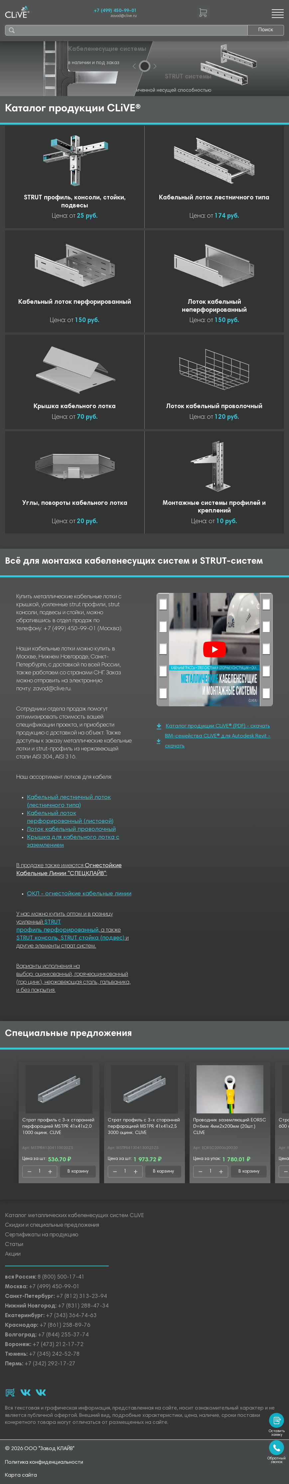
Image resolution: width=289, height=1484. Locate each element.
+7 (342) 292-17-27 (50, 1364)
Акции (13, 1254)
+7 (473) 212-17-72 (58, 1345)
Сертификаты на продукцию (41, 1235)
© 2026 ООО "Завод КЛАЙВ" (39, 1448)
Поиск (265, 30)
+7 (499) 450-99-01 (115, 11)
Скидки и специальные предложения (52, 1225)
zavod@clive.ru (123, 16)
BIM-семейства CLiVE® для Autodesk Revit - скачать (214, 741)
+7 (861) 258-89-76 (65, 1325)
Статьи (14, 1245)
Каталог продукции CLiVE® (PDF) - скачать (213, 726)
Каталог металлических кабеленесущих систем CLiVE (74, 1216)
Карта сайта (21, 1475)
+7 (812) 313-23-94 (81, 1297)
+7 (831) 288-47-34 (83, 1306)
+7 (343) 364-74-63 (71, 1316)
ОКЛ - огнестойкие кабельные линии (79, 894)
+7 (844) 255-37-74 (63, 1335)
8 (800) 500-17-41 (61, 1277)
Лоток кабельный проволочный (71, 830)
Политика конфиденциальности (44, 1462)
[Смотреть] (214, 649)
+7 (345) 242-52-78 (54, 1354)
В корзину (78, 1171)
